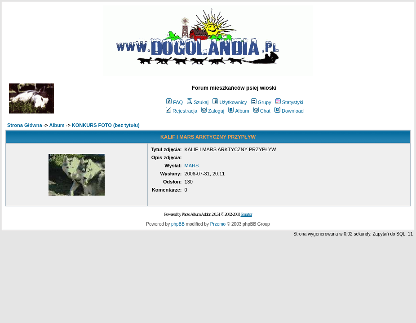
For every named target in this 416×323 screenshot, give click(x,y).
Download (289, 110)
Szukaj (197, 102)
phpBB (178, 224)
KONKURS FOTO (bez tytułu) (106, 125)
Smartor (246, 214)
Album (238, 110)
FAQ (174, 102)
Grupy (261, 102)
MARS (192, 165)
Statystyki (289, 102)
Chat (261, 110)
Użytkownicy (229, 102)
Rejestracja (181, 110)
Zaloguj (212, 110)
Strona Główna (24, 125)
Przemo (218, 224)
